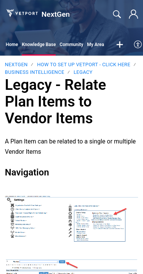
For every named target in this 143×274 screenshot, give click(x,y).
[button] (120, 45)
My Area (95, 44)
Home (12, 44)
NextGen (16, 64)
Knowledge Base (39, 44)
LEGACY (83, 72)
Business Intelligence (34, 72)
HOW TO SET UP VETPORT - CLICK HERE (83, 64)
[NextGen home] (22, 13)
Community (71, 44)
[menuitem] (138, 45)
